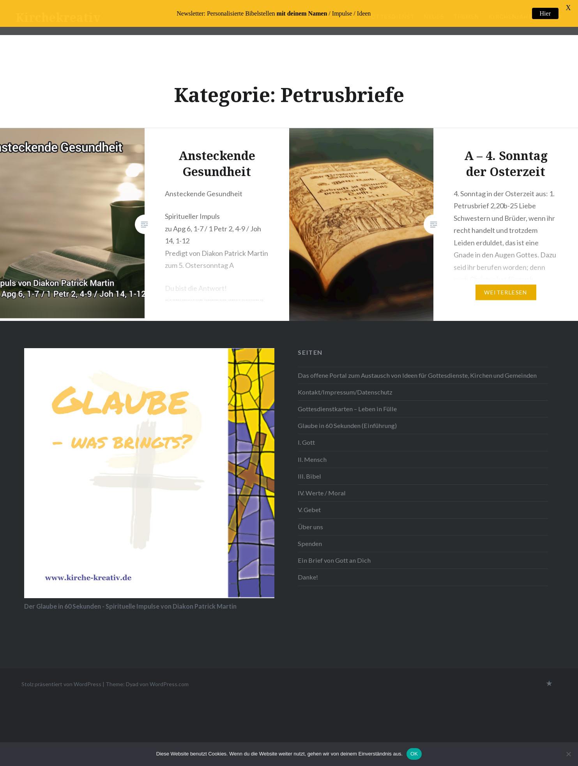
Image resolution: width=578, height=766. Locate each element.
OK (414, 754)
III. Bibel (309, 476)
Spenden (310, 543)
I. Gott (306, 442)
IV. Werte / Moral (322, 493)
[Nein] (568, 754)
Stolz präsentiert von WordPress (61, 684)
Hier (545, 13)
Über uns (310, 526)
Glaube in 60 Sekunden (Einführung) (347, 425)
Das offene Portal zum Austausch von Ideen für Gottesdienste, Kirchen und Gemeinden (417, 375)
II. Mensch (312, 459)
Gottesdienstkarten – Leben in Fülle (347, 408)
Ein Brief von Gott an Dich (334, 560)
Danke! (308, 577)
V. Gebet (309, 509)
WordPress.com (169, 684)
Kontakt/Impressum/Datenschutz (345, 392)
